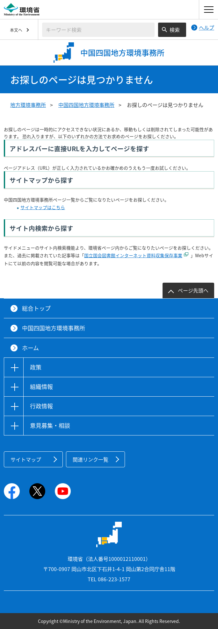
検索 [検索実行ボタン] (175, 29)
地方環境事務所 (28, 105)
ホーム (30, 347)
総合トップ (36, 308)
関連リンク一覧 (90, 459)
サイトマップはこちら (42, 207)
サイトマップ (26, 459)
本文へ (16, 30)
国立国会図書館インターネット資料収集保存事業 (133, 255)
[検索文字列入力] (98, 30)
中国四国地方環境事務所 (86, 105)
